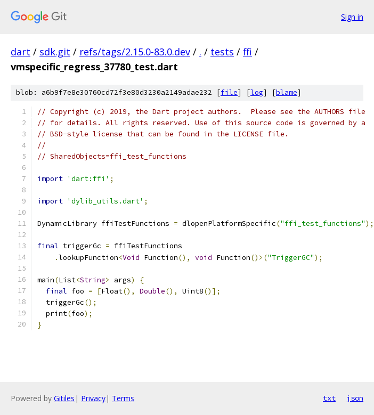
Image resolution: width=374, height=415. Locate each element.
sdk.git (54, 51)
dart (20, 51)
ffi (247, 51)
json (354, 398)
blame (286, 92)
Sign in (352, 17)
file (229, 92)
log (256, 92)
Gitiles (64, 398)
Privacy (93, 398)
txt (329, 398)
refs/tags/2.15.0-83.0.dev (134, 51)
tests (222, 51)
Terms (123, 398)
